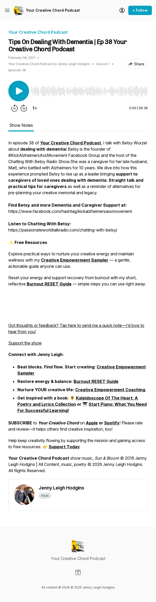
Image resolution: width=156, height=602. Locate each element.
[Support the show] (122, 10)
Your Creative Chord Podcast (53, 10)
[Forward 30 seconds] (23, 108)
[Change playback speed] (35, 108)
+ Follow (140, 10)
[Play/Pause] (18, 91)
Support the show (25, 343)
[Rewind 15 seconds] (14, 108)
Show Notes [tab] (21, 125)
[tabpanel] (78, 309)
